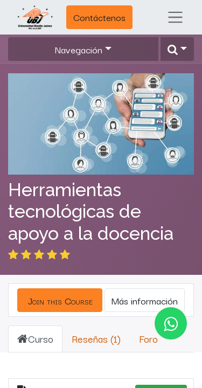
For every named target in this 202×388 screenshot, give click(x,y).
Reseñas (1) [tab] (96, 325)
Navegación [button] (78, 49)
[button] (177, 49)
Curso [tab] (35, 325)
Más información (145, 286)
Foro (148, 325)
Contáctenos (99, 17)
